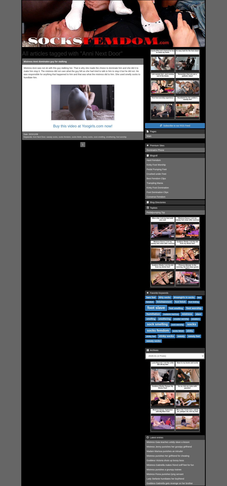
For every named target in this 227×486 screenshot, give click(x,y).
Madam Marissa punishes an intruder (165, 451)
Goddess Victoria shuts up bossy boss (165, 460)
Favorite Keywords (157, 293)
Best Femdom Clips (156, 178)
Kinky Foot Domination (158, 187)
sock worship (177, 325)
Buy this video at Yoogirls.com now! (82, 126)
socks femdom (65, 137)
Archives (152, 350)
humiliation (153, 314)
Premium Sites (155, 145)
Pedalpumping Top (156, 212)
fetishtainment (164, 302)
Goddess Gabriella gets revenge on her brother (170, 483)
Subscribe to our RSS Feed (175, 125)
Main (149, 136)
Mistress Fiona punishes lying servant (165, 474)
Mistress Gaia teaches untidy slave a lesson (168, 442)
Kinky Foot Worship (156, 165)
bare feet (150, 297)
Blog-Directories (156, 202)
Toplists (152, 208)
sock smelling (99, 137)
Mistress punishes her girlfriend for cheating (168, 456)
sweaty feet (194, 336)
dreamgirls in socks (184, 297)
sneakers (196, 319)
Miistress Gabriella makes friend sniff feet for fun (170, 465)
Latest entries (155, 437)
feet (199, 297)
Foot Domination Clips (157, 192)
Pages (151, 131)
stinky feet (150, 336)
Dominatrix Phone (155, 150)
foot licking (194, 302)
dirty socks (164, 297)
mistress (187, 314)
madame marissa (171, 314)
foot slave (156, 308)
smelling (150, 319)
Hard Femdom (154, 160)
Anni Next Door (39, 137)
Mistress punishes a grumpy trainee (164, 469)
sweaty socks (52, 137)
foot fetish (180, 302)
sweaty (181, 336)
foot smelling (176, 308)
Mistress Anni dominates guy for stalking (45, 61)
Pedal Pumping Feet (157, 169)
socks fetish (76, 137)
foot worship (121, 137)
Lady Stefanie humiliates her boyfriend (165, 478)
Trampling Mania (155, 183)
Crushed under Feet (156, 174)
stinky (190, 331)
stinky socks (88, 137)
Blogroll (152, 155)
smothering (110, 137)
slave (198, 314)
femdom (150, 302)
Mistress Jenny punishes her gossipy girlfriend (169, 446)
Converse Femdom (156, 197)
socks (191, 324)
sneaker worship (181, 319)
